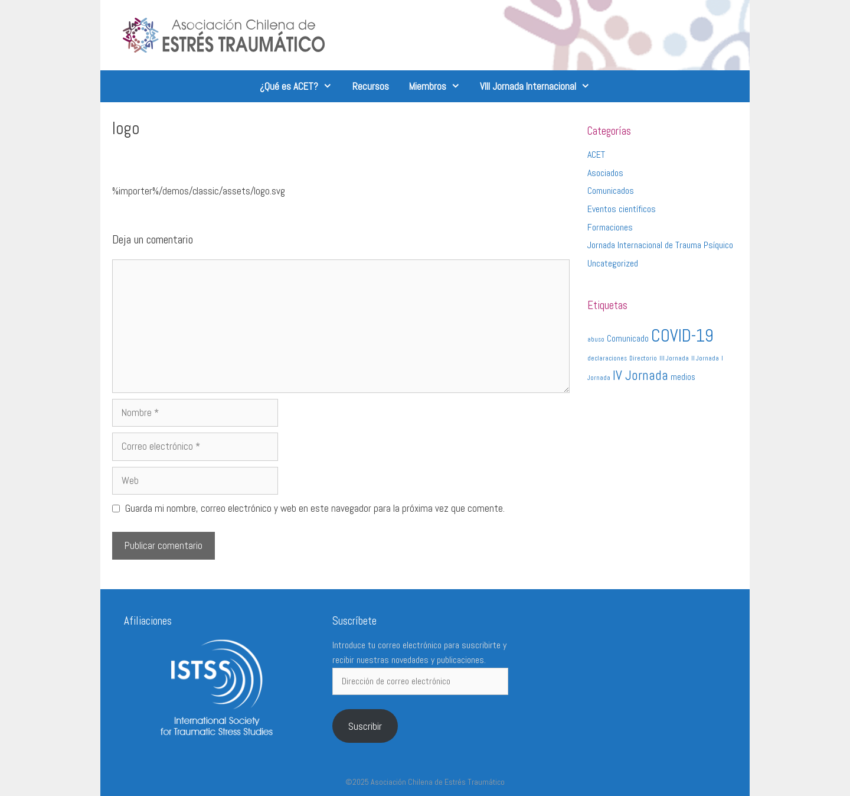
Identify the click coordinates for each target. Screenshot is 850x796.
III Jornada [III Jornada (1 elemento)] (674, 358)
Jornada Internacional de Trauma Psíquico (660, 245)
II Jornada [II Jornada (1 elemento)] (705, 358)
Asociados (605, 173)
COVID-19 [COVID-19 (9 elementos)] (682, 335)
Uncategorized (612, 263)
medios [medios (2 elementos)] (683, 377)
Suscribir (365, 726)
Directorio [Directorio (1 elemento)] (643, 358)
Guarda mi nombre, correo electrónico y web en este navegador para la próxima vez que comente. (315, 508)
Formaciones (610, 227)
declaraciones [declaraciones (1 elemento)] (607, 358)
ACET (596, 154)
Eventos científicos (621, 209)
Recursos (370, 86)
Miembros (439, 86)
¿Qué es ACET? (301, 86)
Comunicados (610, 190)
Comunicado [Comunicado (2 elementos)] (628, 339)
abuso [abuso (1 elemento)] (595, 339)
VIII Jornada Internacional (540, 86)
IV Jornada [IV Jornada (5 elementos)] (640, 375)
